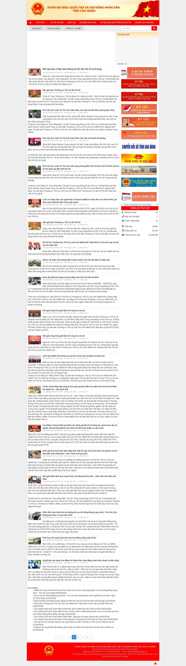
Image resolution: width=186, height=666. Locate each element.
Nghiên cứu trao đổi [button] (144, 22)
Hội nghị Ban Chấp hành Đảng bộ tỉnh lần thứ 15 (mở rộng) (72, 69)
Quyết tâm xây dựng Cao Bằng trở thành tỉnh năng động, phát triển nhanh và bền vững (81, 560)
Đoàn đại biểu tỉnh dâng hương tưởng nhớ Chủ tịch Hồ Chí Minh (71, 277)
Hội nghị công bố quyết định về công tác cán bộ (64, 311)
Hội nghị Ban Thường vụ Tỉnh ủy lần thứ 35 (62, 222)
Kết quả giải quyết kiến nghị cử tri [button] (115, 22)
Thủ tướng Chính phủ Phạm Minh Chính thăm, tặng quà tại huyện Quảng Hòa (71, 617)
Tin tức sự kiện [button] (56, 22)
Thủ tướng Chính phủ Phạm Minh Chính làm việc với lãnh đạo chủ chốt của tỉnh (72, 609)
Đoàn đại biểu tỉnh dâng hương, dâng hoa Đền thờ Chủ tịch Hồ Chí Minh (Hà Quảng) (74, 601)
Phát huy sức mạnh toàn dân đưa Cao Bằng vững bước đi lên (69, 538)
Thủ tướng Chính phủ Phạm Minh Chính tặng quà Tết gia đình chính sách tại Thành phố (76, 619)
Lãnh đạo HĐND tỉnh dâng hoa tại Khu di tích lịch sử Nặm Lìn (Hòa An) (74, 356)
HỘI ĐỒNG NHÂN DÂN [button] (87, 22)
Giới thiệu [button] (41, 23)
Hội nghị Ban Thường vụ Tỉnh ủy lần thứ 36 (62, 90)
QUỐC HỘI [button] (71, 22)
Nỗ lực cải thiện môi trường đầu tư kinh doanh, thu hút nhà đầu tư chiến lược (76, 260)
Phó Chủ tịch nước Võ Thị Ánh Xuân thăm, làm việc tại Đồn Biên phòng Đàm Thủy (79, 110)
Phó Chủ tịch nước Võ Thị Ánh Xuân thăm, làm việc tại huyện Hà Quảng (74, 138)
